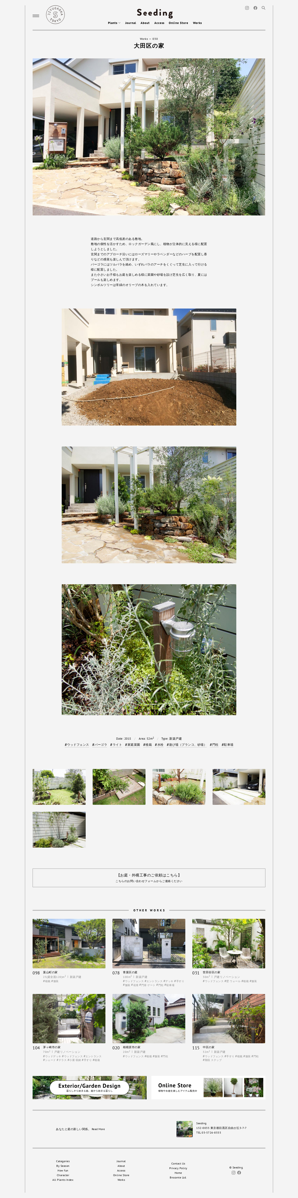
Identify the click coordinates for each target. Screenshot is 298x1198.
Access (159, 23)
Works (197, 23)
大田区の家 (149, 45)
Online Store (178, 23)
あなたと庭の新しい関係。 (80, 1129)
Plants (114, 23)
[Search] (263, 8)
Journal (130, 23)
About (145, 23)
